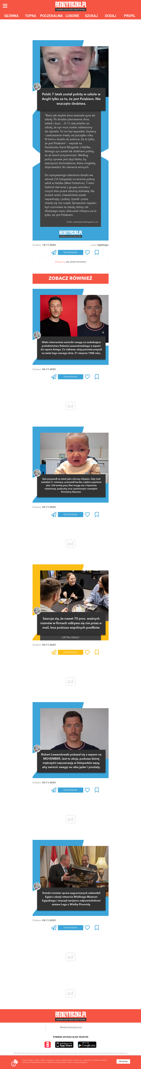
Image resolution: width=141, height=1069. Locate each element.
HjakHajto (103, 245)
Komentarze (70, 252)
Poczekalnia (51, 15)
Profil (129, 15)
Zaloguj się (60, 262)
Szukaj (91, 15)
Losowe (72, 15)
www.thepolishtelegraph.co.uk (85, 222)
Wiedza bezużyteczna (71, 1027)
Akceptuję (123, 1061)
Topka (30, 15)
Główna (11, 15)
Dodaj (110, 15)
